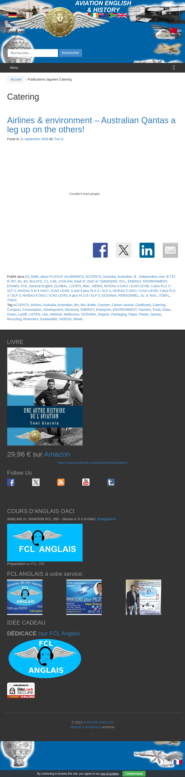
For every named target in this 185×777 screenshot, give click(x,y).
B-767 (11, 281)
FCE (24, 286)
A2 (27, 276)
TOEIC (12, 300)
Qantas (156, 314)
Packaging (118, 314)
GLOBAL (60, 286)
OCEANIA (109, 295)
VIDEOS (65, 319)
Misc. (87, 286)
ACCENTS (93, 276)
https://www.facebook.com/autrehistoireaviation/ (92, 463)
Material (56, 314)
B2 (26, 281)
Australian (125, 276)
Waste (78, 319)
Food (156, 309)
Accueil (16, 79)
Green (11, 314)
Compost (13, 309)
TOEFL (164, 295)
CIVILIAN (65, 281)
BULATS (35, 281)
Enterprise (103, 309)
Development (53, 309)
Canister (104, 305)
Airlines (36, 305)
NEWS (97, 286)
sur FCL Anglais (60, 633)
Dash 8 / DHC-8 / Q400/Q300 (96, 281)
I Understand (134, 773)
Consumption (32, 309)
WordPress (93, 727)
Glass (166, 309)
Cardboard (143, 305)
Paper (132, 314)
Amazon (57, 454)
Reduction (30, 319)
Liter (45, 314)
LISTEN (75, 286)
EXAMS (13, 286)
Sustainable (48, 319)
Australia (109, 276)
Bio (83, 305)
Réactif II (77, 727)
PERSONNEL (128, 295)
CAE (53, 281)
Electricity (72, 309)
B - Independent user (149, 276)
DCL (122, 281)
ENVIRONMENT (155, 281)
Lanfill (22, 314)
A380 (34, 276)
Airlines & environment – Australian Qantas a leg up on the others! (91, 125)
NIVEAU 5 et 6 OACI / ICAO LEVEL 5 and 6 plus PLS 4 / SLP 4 (64, 291)
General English (41, 286)
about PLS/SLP (51, 276)
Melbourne (71, 314)
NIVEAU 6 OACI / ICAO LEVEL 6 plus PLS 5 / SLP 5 (61, 295)
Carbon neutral (123, 305)
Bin (76, 305)
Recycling (14, 319)
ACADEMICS (74, 276)
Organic (103, 314)
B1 (20, 281)
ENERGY (134, 281)
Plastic (144, 314)
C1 (46, 281)
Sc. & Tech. (148, 295)
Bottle (91, 305)
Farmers (145, 309)
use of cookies (110, 773)
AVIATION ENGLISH (98, 722)
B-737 (170, 276)
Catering (159, 305)
